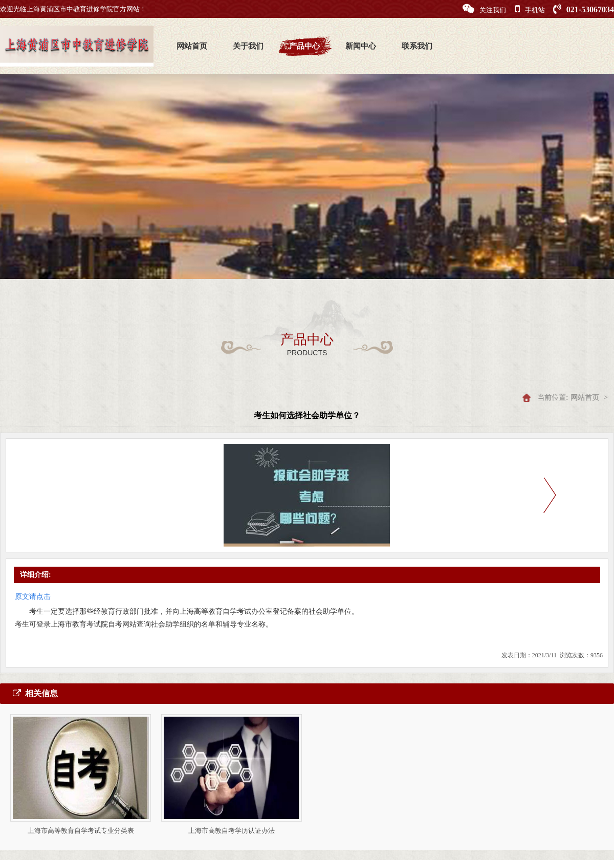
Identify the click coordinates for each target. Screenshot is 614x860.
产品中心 (304, 46)
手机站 (530, 9)
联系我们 (417, 46)
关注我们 (484, 9)
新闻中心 (360, 46)
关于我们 (248, 46)
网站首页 (192, 46)
